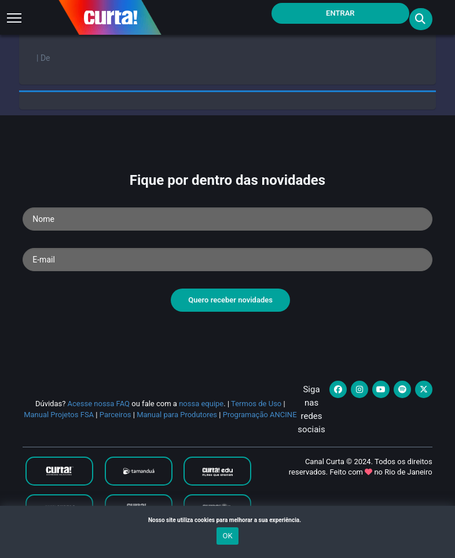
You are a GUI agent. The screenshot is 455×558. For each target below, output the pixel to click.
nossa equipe (201, 403)
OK (227, 535)
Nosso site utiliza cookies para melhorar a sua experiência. (227, 520)
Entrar (340, 13)
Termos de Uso (256, 403)
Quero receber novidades (230, 300)
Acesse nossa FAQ (99, 403)
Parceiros (115, 414)
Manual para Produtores (177, 414)
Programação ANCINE (260, 414)
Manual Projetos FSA (59, 414)
